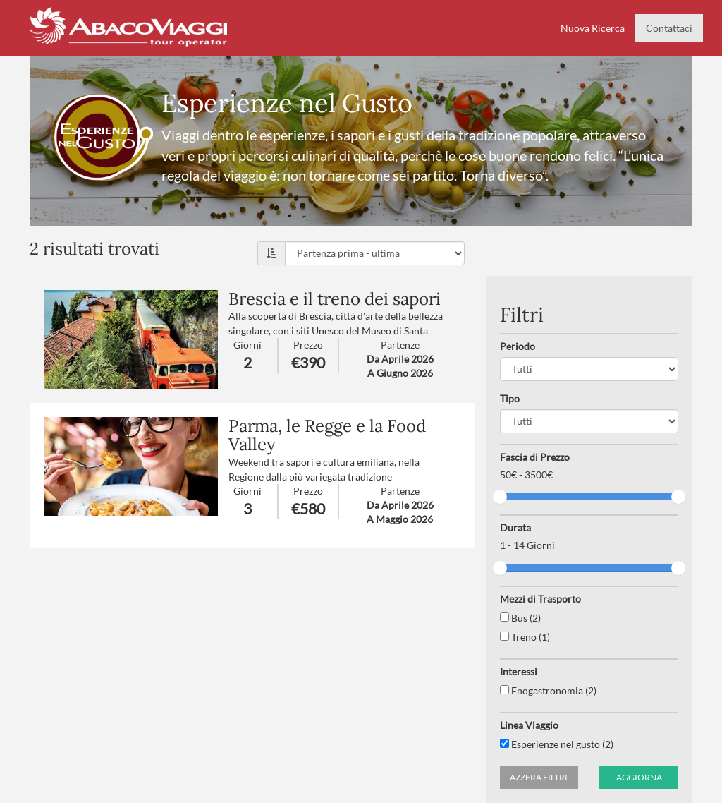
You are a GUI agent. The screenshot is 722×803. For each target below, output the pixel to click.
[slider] (500, 497)
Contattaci (669, 28)
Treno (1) (525, 637)
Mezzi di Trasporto (540, 599)
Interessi (518, 671)
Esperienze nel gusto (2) (556, 744)
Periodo (517, 346)
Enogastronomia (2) (548, 690)
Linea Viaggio (529, 725)
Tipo (510, 398)
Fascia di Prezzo (535, 457)
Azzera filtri (539, 777)
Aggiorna (639, 777)
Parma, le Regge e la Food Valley (327, 435)
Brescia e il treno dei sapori (334, 299)
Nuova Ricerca (593, 28)
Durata (515, 527)
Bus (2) (520, 618)
